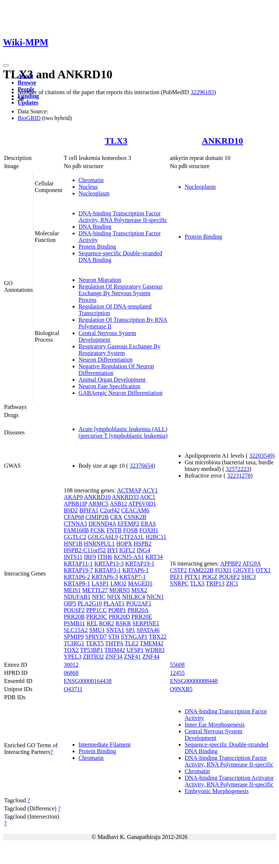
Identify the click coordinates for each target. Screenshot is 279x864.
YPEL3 (72, 656)
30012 (71, 665)
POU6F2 (74, 610)
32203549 (261, 456)
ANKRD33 (125, 497)
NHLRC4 (133, 597)
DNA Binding (95, 226)
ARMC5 (98, 504)
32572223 (238, 469)
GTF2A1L (131, 537)
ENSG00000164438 (88, 681)
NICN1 (155, 597)
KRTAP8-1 (77, 583)
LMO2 (119, 583)
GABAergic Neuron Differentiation (121, 393)
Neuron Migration (100, 280)
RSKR (123, 623)
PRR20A (138, 610)
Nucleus (88, 187)
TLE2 (131, 643)
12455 (177, 673)
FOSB (130, 530)
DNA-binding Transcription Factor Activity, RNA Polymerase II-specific (123, 216)
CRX (116, 517)
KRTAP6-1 (135, 570)
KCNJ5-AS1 (129, 557)
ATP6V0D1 (142, 504)
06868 (71, 673)
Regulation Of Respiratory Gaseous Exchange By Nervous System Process (121, 293)
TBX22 (158, 637)
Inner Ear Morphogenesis (215, 724)
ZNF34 (113, 656)
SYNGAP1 (134, 637)
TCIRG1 (74, 643)
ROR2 (106, 623)
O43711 (73, 689)
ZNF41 (132, 656)
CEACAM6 (135, 510)
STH (113, 637)
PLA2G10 (90, 603)
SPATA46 (148, 630)
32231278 (239, 475)
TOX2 (71, 650)
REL (92, 623)
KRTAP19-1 (139, 563)
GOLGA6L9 (103, 537)
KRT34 (154, 557)
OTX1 (263, 570)
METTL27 (95, 590)
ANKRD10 (222, 141)
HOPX (124, 543)
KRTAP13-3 (109, 563)
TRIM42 (114, 650)
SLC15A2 (76, 630)
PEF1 (176, 577)
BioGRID (29, 118)
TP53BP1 (91, 650)
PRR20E (142, 617)
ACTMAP (129, 490)
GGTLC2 (75, 537)
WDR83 (154, 650)
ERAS (148, 523)
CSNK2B (135, 517)
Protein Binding (97, 246)
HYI (112, 550)
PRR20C (96, 617)
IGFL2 (127, 550)
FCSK (97, 530)
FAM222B (200, 570)
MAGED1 (140, 583)
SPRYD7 (96, 637)
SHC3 (248, 577)
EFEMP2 (129, 523)
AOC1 (148, 497)
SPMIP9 (74, 637)
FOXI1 (223, 570)
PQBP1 (117, 610)
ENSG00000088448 (194, 681)
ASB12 (118, 504)
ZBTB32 (93, 656)
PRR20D (119, 617)
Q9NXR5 (181, 689)
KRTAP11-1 (78, 563)
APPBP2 (230, 563)
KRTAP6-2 (77, 577)
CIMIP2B (97, 517)
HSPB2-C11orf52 (85, 550)
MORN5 (119, 590)
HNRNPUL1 (99, 543)
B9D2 (71, 510)
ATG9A (251, 563)
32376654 (141, 465)
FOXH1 (148, 530)
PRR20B (74, 617)
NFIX (114, 597)
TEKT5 (95, 643)
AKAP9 (73, 497)
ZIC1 (232, 583)
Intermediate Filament (105, 744)
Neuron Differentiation (106, 359)
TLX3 (116, 141)
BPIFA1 (88, 510)
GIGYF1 (243, 570)
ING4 (143, 550)
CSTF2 (178, 570)
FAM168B (76, 530)
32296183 (202, 92)
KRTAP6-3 (104, 577)
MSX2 (139, 590)
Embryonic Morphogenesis (217, 791)
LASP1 (100, 583)
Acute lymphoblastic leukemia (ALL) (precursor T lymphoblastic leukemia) (123, 432)
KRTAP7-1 (132, 577)
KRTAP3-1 (107, 570)
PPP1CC (96, 610)
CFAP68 (74, 517)
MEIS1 (72, 590)
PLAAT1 (114, 603)
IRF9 (90, 557)
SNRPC (179, 583)
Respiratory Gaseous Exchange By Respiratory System (120, 349)
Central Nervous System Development (107, 336)
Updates (28, 102)
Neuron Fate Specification (109, 386)
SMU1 (97, 630)
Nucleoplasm (94, 193)
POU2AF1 (138, 603)
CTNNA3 (75, 523)
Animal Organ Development (112, 379)
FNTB (114, 530)
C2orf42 (109, 510)
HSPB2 (142, 543)
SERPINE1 (145, 623)
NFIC (98, 597)
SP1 (130, 630)
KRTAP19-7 (78, 570)
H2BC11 (156, 537)
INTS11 (73, 557)
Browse (27, 82)
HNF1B (73, 543)
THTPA (114, 643)
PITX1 (193, 577)
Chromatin (91, 180)
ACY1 (150, 490)
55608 (177, 665)
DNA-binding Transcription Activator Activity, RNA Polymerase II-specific (229, 781)
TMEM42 (151, 643)
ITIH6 (105, 557)
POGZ (209, 577)
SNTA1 (115, 630)
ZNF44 (150, 656)
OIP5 (70, 603)
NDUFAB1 (77, 597)
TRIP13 (215, 583)
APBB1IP (75, 504)
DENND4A (102, 523)
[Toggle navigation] (6, 65)
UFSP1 (134, 650)
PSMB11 (74, 623)
